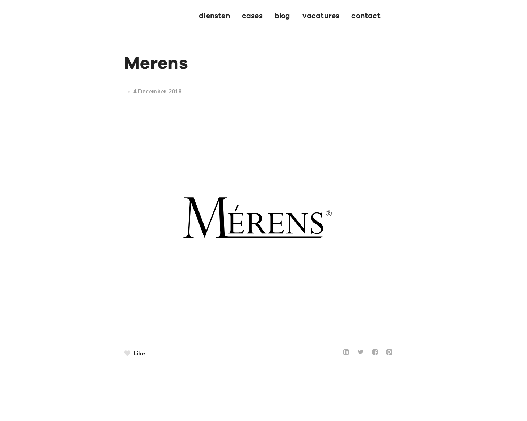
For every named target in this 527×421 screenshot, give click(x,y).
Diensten (214, 16)
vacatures (321, 16)
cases (252, 16)
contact (365, 16)
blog (282, 16)
